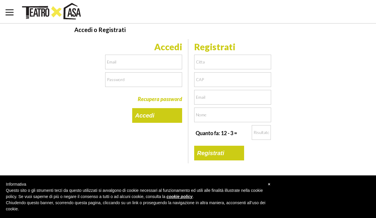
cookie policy (180, 196)
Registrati (210, 153)
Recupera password (160, 99)
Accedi (145, 115)
